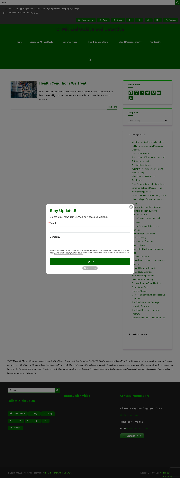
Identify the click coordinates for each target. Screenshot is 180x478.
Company (55, 237)
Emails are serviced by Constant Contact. (68, 254)
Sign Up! (90, 261)
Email (53, 223)
